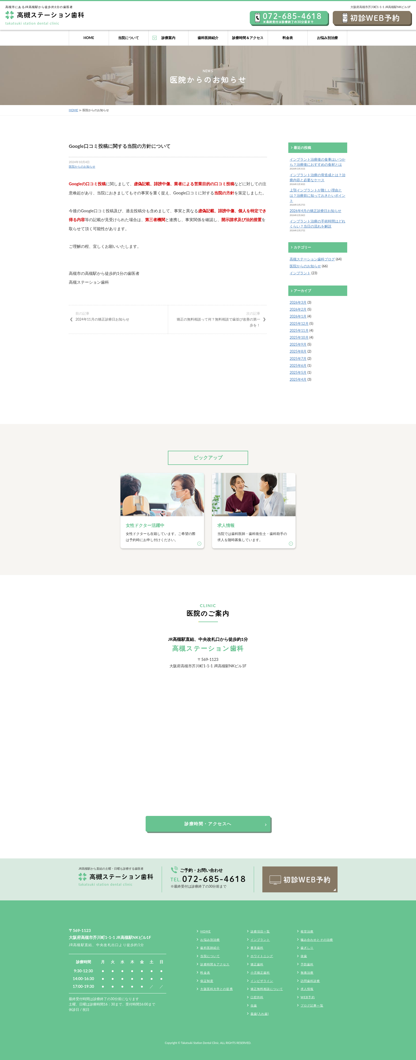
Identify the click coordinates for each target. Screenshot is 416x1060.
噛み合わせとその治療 (317, 939)
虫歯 (254, 1005)
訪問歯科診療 (310, 980)
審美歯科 (257, 947)
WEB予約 (308, 997)
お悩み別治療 (327, 38)
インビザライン (262, 980)
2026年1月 (298, 316)
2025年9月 (298, 344)
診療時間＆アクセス (247, 38)
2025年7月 (298, 358)
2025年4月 (298, 379)
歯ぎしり (307, 947)
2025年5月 (298, 372)
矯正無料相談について (267, 988)
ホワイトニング (262, 956)
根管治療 (307, 931)
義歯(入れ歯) (260, 1013)
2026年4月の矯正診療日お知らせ (315, 211)
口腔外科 (257, 997)
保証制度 (206, 980)
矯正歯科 (257, 964)
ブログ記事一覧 (312, 1005)
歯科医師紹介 (208, 38)
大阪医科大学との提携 (216, 988)
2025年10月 (299, 337)
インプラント (300, 273)
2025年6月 (298, 365)
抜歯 (304, 956)
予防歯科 (307, 964)
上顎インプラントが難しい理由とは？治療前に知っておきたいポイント (317, 195)
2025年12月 (299, 323)
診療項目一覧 (260, 931)
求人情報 (307, 988)
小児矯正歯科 (260, 972)
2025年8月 (298, 351)
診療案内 (168, 38)
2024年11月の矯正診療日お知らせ (118, 316)
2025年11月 (299, 330)
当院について (128, 38)
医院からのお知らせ (82, 166)
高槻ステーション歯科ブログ (312, 259)
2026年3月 (298, 302)
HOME (89, 38)
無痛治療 (307, 972)
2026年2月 (298, 309)
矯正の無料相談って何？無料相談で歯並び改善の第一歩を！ (217, 319)
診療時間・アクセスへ (208, 823)
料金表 (287, 38)
